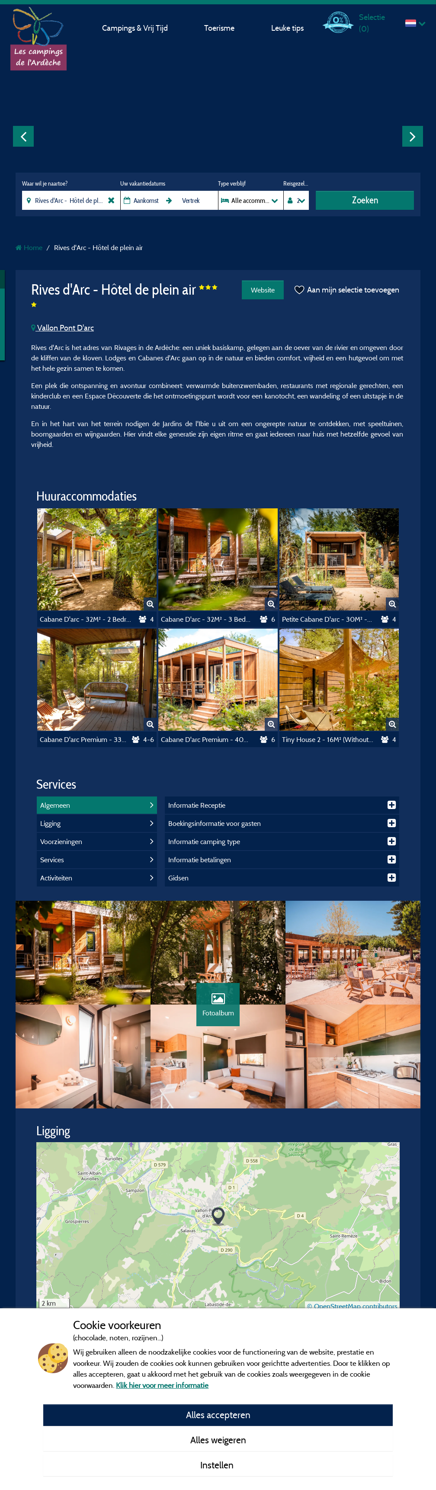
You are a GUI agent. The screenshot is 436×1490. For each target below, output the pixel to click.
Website (263, 290)
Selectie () (372, 22)
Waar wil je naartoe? (44, 183)
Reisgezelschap (296, 183)
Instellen (218, 1465)
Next (412, 136)
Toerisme (219, 28)
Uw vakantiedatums (142, 183)
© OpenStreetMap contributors (352, 1306)
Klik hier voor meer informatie (162, 1385)
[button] (218, 1217)
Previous (23, 136)
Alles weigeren (218, 1439)
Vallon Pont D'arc (62, 328)
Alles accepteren (218, 1414)
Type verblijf (232, 183)
